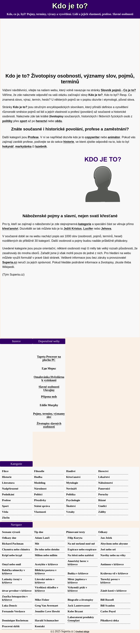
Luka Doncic (9, 605)
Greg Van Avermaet (46, 605)
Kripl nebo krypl (12, 555)
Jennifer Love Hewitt (47, 611)
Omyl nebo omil (11, 564)
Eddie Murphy (49, 405)
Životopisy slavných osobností (49, 425)
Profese (33, 137)
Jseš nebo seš (108, 549)
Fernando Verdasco (13, 611)
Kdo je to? (70, 6)
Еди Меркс (49, 368)
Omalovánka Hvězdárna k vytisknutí (49, 378)
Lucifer (88, 228)
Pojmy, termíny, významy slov (49, 415)
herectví (41, 121)
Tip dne (38, 531)
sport (23, 121)
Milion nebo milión (46, 555)
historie (68, 141)
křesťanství (10, 228)
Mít (37, 543)
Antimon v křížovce (112, 564)
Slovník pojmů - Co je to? (118, 90)
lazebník (41, 146)
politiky (7, 121)
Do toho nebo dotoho (47, 549)
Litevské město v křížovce (45, 581)
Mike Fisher (42, 599)
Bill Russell (107, 599)
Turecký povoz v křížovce (110, 581)
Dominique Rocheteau (15, 620)
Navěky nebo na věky (113, 555)
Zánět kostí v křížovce (113, 590)
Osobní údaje (82, 631)
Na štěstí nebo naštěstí (81, 555)
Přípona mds (49, 396)
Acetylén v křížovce (46, 564)
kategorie (84, 224)
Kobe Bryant (75, 611)
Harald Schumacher (47, 620)
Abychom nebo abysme (114, 543)
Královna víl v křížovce (114, 573)
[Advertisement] (70, 44)
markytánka (23, 146)
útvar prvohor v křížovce (17, 590)
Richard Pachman (13, 543)
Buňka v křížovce (78, 573)
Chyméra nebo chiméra (16, 549)
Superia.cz (9, 262)
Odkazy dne (9, 537)
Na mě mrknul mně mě (81, 543)
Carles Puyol (108, 611)
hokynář (8, 146)
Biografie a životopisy (80, 599)
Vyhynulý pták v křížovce (77, 589)
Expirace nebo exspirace (82, 549)
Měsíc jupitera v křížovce (77, 581)
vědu (58, 121)
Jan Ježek (106, 537)
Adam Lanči (42, 537)
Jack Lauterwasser (79, 605)
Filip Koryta (75, 537)
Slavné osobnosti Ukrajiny (49, 388)
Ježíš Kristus (73, 228)
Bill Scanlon (107, 605)
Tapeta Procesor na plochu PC (49, 358)
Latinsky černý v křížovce (12, 581)
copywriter (92, 137)
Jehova (106, 228)
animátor (114, 137)
